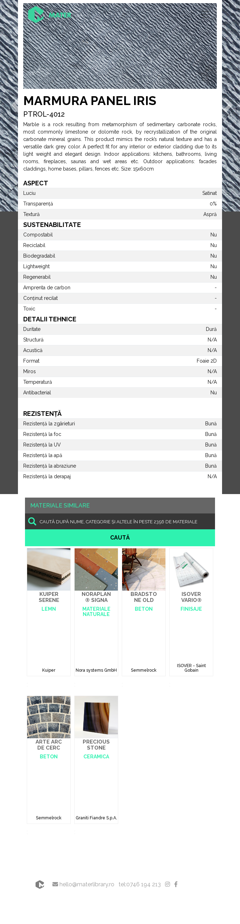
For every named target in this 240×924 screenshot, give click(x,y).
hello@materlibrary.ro (83, 884)
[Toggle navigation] (205, 14)
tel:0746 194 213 (140, 884)
